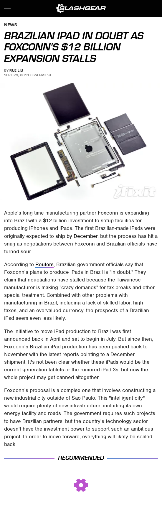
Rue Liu (16, 70)
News (10, 25)
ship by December (76, 236)
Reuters (44, 264)
